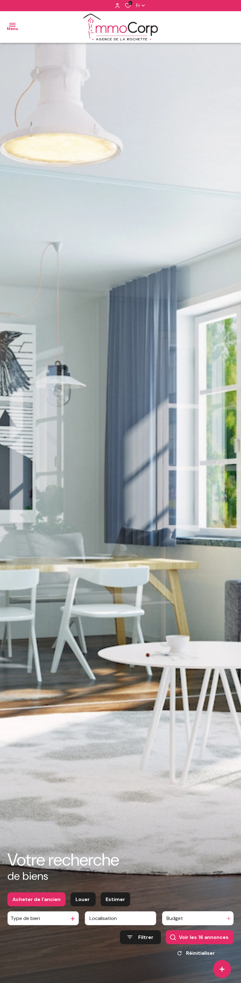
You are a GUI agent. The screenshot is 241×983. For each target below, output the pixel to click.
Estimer (115, 900)
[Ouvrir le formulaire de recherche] (140, 938)
